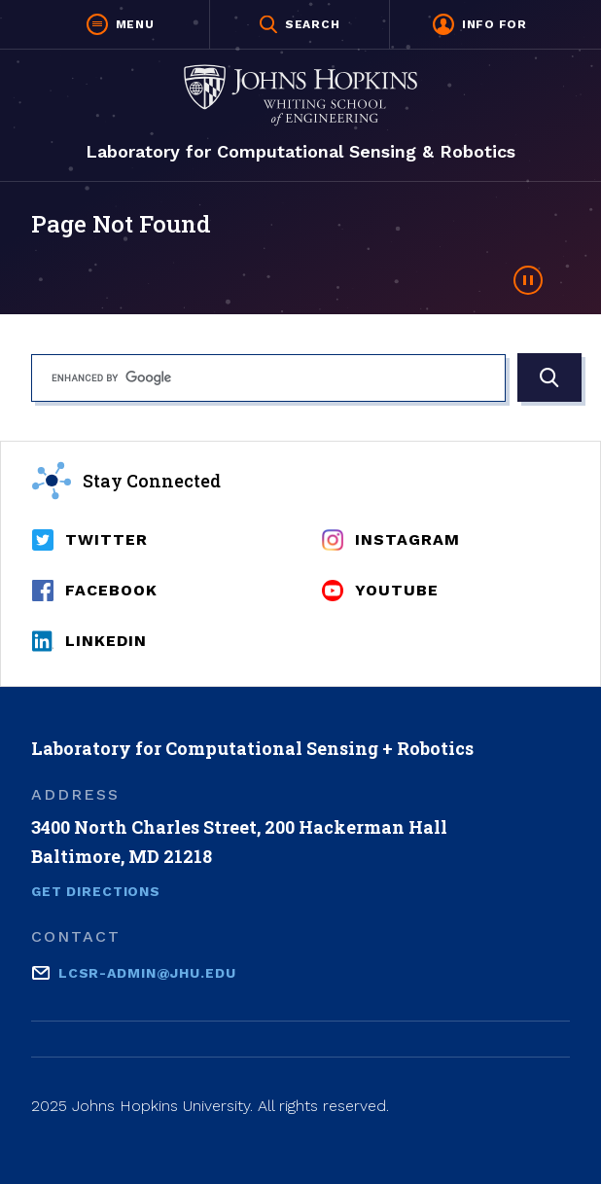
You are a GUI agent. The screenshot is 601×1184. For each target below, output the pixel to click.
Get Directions (95, 891)
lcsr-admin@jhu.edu (147, 971)
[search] (268, 378)
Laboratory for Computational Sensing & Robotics (300, 151)
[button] (120, 24)
